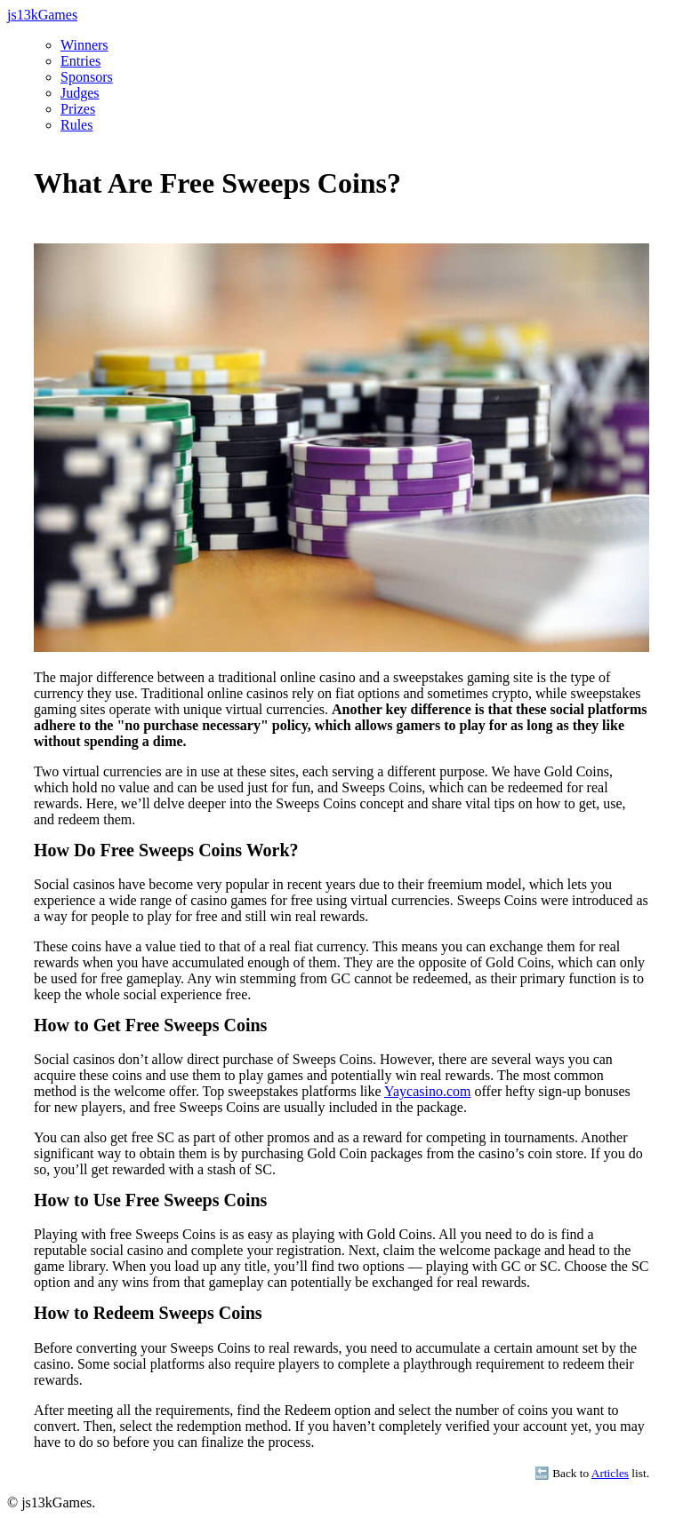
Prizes (77, 108)
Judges (80, 92)
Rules (76, 124)
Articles (610, 1473)
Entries (80, 60)
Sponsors (86, 76)
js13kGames (42, 14)
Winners (84, 44)
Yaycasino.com (427, 1091)
